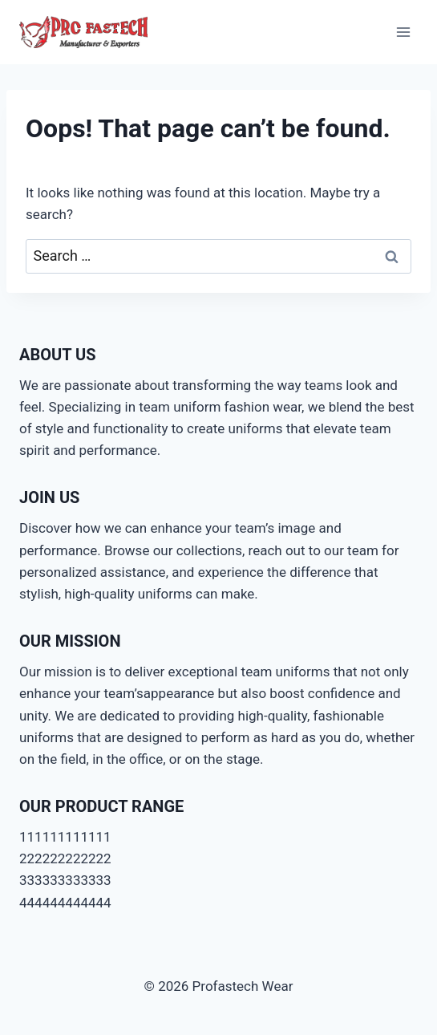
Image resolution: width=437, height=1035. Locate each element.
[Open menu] (403, 31)
